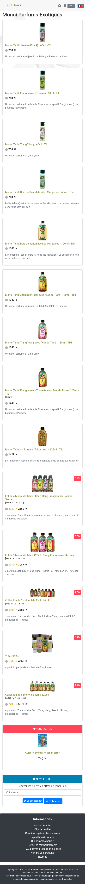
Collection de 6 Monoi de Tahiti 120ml (27, 694)
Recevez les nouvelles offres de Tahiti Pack (42, 786)
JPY (70, 6)
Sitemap (42, 856)
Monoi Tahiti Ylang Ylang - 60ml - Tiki (26, 144)
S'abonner (53, 801)
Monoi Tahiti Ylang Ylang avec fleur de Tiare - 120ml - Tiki (38, 342)
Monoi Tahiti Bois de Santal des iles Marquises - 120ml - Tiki (40, 243)
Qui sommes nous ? (42, 841)
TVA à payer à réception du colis (42, 848)
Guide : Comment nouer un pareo (42, 752)
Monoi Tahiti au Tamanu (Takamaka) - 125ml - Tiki (34, 449)
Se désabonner (33, 800)
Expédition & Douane (43, 837)
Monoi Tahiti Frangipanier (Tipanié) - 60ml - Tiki (32, 93)
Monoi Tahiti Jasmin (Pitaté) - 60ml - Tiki (28, 45)
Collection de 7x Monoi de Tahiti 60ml (27, 600)
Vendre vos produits (42, 852)
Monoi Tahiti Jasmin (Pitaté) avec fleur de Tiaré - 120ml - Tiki (40, 294)
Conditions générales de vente (42, 833)
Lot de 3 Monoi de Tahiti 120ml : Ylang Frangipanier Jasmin (39, 555)
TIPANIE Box (12, 656)
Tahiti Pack (13, 5)
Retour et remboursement (42, 845)
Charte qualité (42, 829)
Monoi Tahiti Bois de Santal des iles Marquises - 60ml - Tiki (39, 192)
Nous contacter (42, 825)
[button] (9, 750)
